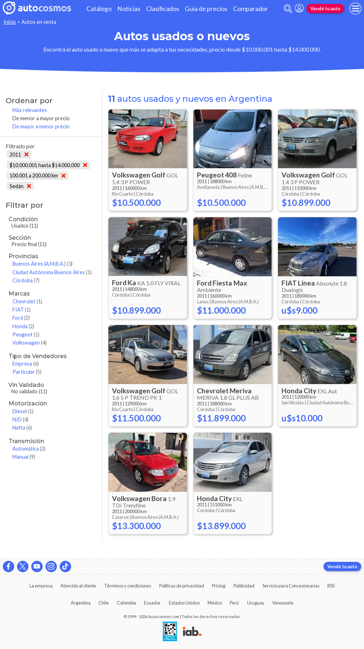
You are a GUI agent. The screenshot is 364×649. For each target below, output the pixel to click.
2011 (19, 154)
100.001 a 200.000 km (37, 175)
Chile (103, 603)
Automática (29, 449)
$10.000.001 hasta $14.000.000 (48, 165)
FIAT (21, 310)
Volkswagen (29, 343)
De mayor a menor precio (41, 126)
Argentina (81, 603)
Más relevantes (29, 110)
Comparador (250, 8)
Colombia (126, 603)
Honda (23, 326)
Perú (234, 603)
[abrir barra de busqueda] (288, 9)
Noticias (128, 8)
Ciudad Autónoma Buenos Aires (52, 272)
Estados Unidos (184, 603)
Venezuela (282, 603)
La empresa (41, 586)
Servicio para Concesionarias (291, 586)
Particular (27, 372)
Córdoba (25, 280)
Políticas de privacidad (181, 586)
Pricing (218, 586)
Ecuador (152, 603)
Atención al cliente (78, 586)
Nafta (22, 428)
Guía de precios (206, 8)
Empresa (25, 364)
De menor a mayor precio (41, 118)
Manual (23, 457)
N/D (20, 419)
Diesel (22, 411)
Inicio (10, 22)
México (215, 603)
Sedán (20, 186)
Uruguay (255, 603)
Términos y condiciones (127, 586)
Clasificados (162, 8)
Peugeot (25, 334)
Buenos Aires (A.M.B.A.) (42, 264)
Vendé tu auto (325, 8)
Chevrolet (27, 301)
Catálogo (99, 8)
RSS (330, 586)
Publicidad (244, 586)
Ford (21, 318)
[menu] (355, 8)
